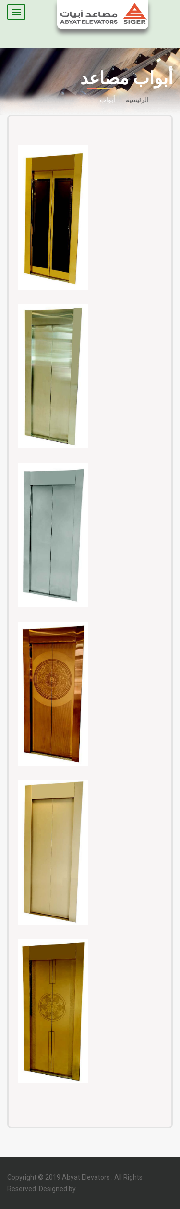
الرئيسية (137, 99)
